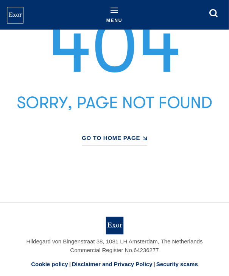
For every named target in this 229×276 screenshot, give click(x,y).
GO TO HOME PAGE (111, 138)
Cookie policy (49, 264)
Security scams (177, 264)
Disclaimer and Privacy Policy (112, 264)
